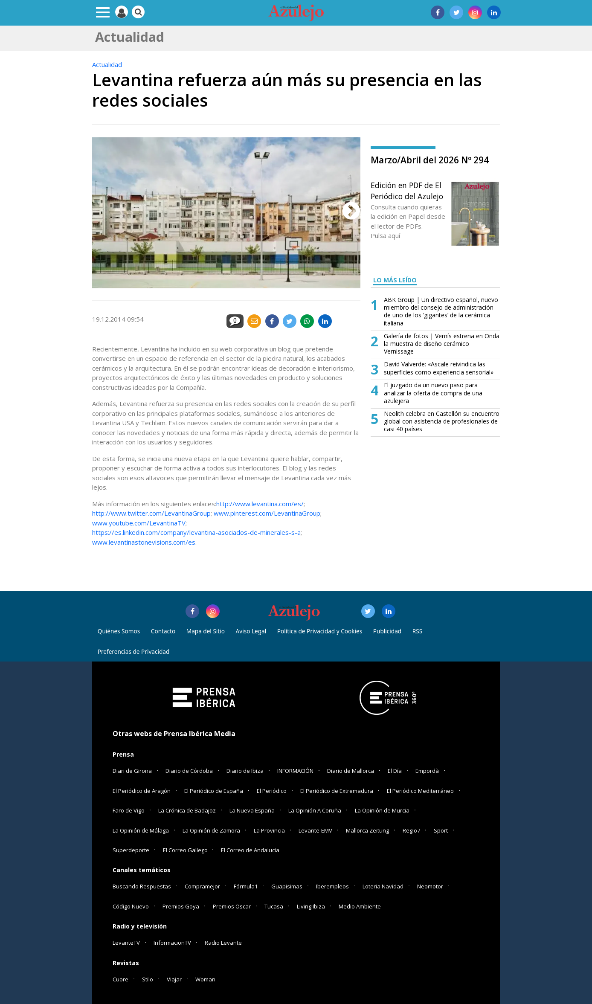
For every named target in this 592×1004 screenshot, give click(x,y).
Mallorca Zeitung (367, 830)
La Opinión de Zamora (211, 830)
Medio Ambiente (360, 906)
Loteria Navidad (383, 886)
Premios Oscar (232, 906)
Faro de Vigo (129, 810)
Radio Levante (223, 942)
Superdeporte (131, 850)
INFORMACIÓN (295, 771)
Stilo (147, 979)
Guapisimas (286, 886)
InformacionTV (172, 942)
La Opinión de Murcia (382, 810)
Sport (441, 830)
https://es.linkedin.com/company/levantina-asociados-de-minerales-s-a (196, 532)
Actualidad (107, 64)
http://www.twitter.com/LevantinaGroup (151, 513)
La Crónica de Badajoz (187, 810)
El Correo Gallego (186, 850)
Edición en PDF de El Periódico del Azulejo (407, 190)
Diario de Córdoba (189, 771)
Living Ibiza (311, 906)
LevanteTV (126, 942)
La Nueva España (252, 810)
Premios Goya (181, 906)
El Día (395, 771)
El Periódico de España (213, 791)
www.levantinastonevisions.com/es (143, 542)
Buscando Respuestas (142, 886)
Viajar (174, 979)
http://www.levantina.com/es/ (260, 503)
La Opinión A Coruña (314, 810)
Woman (205, 979)
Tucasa (273, 906)
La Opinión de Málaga (141, 830)
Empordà (427, 771)
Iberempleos (332, 886)
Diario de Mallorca (350, 771)
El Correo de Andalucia (250, 850)
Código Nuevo (131, 906)
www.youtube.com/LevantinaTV (139, 523)
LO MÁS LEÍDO (395, 280)
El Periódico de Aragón (142, 791)
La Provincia (269, 830)
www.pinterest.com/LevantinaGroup (267, 513)
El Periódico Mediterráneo (420, 791)
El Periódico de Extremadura (336, 791)
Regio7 (411, 830)
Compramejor (202, 886)
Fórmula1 (246, 886)
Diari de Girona (132, 771)
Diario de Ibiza (245, 771)
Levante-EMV (315, 830)
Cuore (120, 979)
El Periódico (272, 791)
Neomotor (430, 886)
